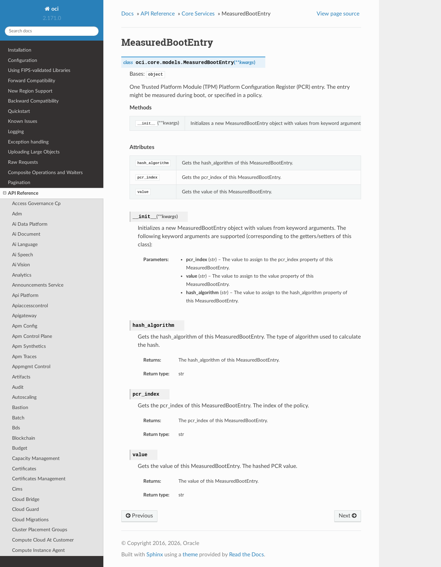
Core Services (198, 14)
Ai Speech (22, 254)
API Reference (20, 193)
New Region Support (30, 91)
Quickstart (19, 111)
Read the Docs (246, 554)
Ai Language (25, 244)
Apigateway (24, 315)
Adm (17, 213)
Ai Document (26, 234)
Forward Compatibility (31, 80)
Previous (139, 515)
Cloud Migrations (30, 519)
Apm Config (24, 326)
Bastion (20, 407)
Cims (17, 489)
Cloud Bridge (25, 499)
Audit (17, 387)
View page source (338, 14)
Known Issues (22, 121)
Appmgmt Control (31, 366)
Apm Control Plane (32, 336)
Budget (19, 448)
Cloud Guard (25, 509)
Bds (16, 427)
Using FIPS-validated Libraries (39, 70)
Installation (19, 50)
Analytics (21, 275)
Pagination (19, 182)
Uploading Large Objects (34, 151)
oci (54, 9)
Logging (16, 131)
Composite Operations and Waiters (45, 172)
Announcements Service (37, 285)
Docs (127, 14)
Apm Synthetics (29, 346)
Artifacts (21, 376)
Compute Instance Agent (38, 550)
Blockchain (23, 438)
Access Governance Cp (36, 203)
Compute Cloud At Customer (43, 540)
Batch (18, 417)
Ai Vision (21, 264)
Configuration (22, 60)
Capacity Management (36, 458)
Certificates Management (38, 478)
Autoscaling (24, 397)
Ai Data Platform (30, 224)
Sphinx (154, 554)
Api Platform (25, 295)
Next (348, 515)
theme (190, 554)
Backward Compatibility (33, 101)
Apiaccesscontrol (30, 305)
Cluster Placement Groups (39, 529)
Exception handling (28, 142)
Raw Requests (23, 162)
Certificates (24, 468)
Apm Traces (24, 356)
